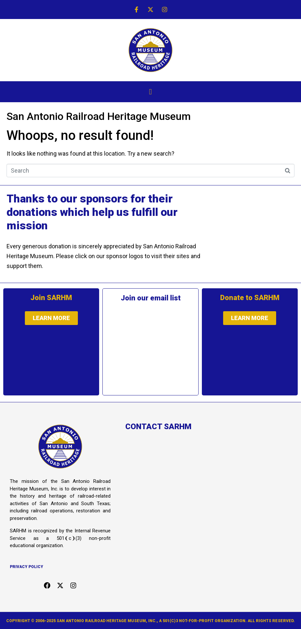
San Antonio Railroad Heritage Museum (99, 116)
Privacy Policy (26, 566)
